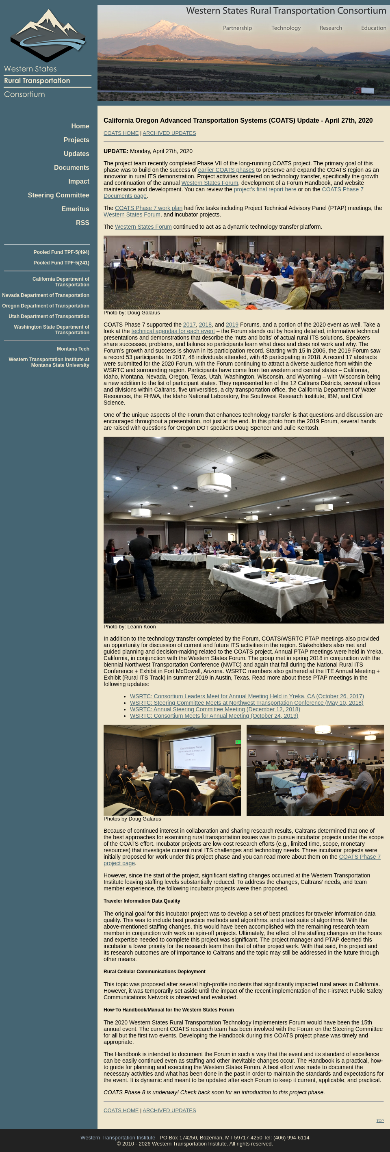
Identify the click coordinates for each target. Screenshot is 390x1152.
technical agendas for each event (173, 331)
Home (80, 126)
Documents (71, 167)
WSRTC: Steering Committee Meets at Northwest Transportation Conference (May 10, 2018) (247, 702)
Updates (76, 153)
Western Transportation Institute (117, 1138)
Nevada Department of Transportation (45, 295)
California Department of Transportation (60, 282)
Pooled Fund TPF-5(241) (61, 263)
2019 (232, 324)
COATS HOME (121, 133)
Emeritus (75, 209)
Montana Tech (73, 349)
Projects (76, 139)
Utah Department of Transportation (49, 316)
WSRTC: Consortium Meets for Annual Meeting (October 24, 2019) (214, 715)
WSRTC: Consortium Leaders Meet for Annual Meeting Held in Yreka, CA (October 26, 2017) (247, 696)
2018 (205, 324)
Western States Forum (210, 183)
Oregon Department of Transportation (45, 306)
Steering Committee (58, 195)
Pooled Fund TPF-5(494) (61, 252)
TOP (380, 1121)
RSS (82, 222)
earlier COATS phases (226, 170)
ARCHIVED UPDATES (169, 133)
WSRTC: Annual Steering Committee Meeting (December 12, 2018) (215, 709)
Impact (78, 181)
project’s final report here (265, 189)
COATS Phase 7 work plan (148, 208)
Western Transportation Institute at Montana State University (49, 362)
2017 (189, 324)
